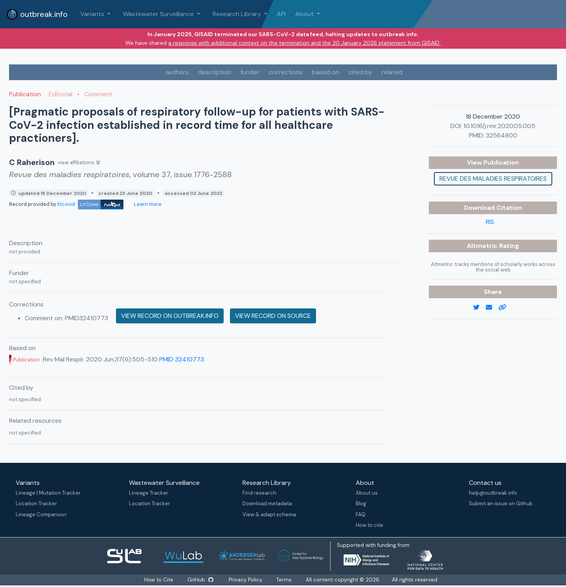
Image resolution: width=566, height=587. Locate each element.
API (281, 14)
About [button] (305, 14)
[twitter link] (479, 307)
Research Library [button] (238, 14)
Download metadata (267, 503)
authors (177, 72)
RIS (490, 222)
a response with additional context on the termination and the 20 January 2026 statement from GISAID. (304, 42)
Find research (259, 493)
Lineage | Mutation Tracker (48, 493)
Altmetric (483, 246)
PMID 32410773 (181, 359)
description (214, 72)
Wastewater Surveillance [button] (159, 14)
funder (250, 72)
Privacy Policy (246, 579)
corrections (286, 72)
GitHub (200, 579)
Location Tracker (36, 503)
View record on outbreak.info (170, 316)
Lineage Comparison (41, 514)
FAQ (361, 514)
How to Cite (158, 579)
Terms (284, 579)
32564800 (501, 135)
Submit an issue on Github (501, 503)
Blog (361, 503)
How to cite (369, 525)
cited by (360, 72)
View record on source (273, 316)
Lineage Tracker (148, 493)
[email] (492, 307)
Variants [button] (93, 14)
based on (325, 72)
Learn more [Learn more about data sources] (147, 204)
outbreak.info (37, 14)
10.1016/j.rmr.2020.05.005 (499, 126)
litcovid (90, 204)
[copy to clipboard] (505, 307)
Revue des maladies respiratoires (493, 178)
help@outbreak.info (493, 493)
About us (367, 493)
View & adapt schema (269, 514)
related (392, 72)
